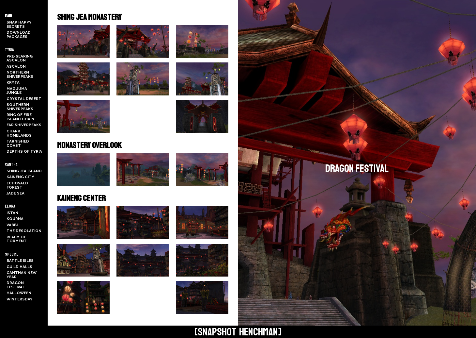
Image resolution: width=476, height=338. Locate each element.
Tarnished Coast (18, 143)
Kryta (13, 82)
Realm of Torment (17, 239)
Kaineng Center (81, 198)
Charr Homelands (19, 133)
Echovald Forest (17, 185)
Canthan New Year (22, 274)
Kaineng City (20, 177)
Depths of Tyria (24, 151)
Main (8, 15)
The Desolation (24, 230)
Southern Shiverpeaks (20, 106)
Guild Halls (19, 266)
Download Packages (19, 34)
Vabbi (12, 225)
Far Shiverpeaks (24, 125)
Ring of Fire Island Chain (20, 116)
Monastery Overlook (89, 145)
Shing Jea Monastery (89, 17)
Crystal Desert (24, 98)
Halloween (19, 293)
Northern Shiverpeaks (20, 74)
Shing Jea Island (24, 171)
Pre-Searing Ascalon (20, 58)
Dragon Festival (16, 284)
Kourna (15, 218)
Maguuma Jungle (17, 90)
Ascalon (16, 66)
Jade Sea (15, 193)
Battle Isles (20, 260)
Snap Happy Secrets (19, 24)
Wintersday (20, 299)
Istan (12, 213)
